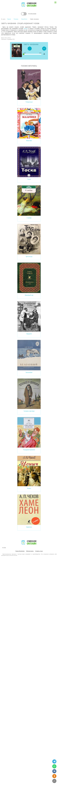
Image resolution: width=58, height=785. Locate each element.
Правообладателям (19, 551)
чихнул (25, 28)
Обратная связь (30, 551)
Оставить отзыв (39, 551)
